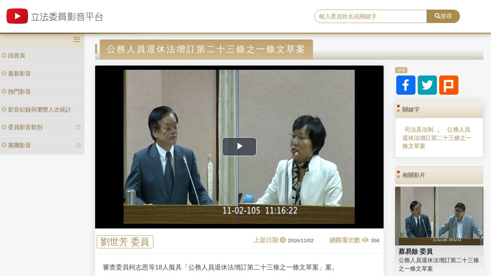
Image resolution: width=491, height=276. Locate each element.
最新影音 (16, 73)
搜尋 (443, 16)
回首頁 (13, 55)
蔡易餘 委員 (416, 251)
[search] (371, 16)
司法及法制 (419, 129)
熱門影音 (16, 91)
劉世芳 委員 (125, 242)
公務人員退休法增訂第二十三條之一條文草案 (436, 137)
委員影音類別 (22, 127)
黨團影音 (16, 145)
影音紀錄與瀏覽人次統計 (36, 109)
